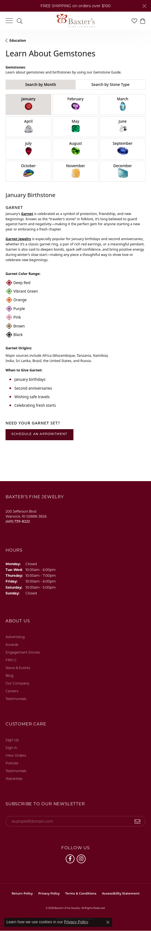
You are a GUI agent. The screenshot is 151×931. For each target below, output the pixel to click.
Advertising (15, 637)
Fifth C (11, 660)
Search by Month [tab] (40, 84)
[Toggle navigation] (9, 21)
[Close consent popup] (107, 922)
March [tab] (122, 104)
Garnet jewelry (18, 239)
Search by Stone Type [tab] (110, 84)
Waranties (14, 779)
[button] (19, 21)
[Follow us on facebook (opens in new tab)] (70, 858)
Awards (12, 644)
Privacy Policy (49, 893)
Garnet (27, 213)
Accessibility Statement (121, 893)
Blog (9, 675)
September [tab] (123, 148)
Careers (12, 691)
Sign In (11, 748)
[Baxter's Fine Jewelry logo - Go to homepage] (76, 21)
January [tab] (28, 104)
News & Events (18, 668)
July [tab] (28, 148)
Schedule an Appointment (39, 434)
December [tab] (122, 171)
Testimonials (16, 699)
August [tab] (75, 148)
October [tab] (28, 171)
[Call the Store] (18, 521)
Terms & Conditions (80, 893)
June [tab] (122, 126)
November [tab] (75, 171)
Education (17, 40)
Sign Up (12, 740)
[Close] (144, 5)
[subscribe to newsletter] (137, 821)
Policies (12, 763)
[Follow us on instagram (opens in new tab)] (81, 858)
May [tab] (75, 126)
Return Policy (22, 893)
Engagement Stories (23, 652)
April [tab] (28, 126)
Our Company (17, 683)
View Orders (16, 755)
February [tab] (75, 104)
